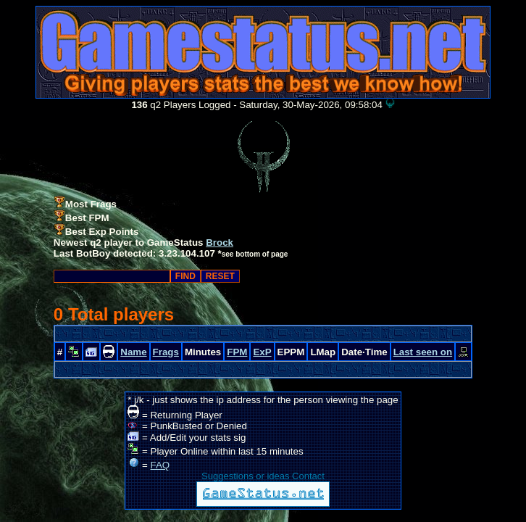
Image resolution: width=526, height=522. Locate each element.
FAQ (160, 465)
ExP (262, 352)
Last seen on (422, 352)
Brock (219, 242)
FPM (237, 352)
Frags (166, 352)
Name (133, 352)
